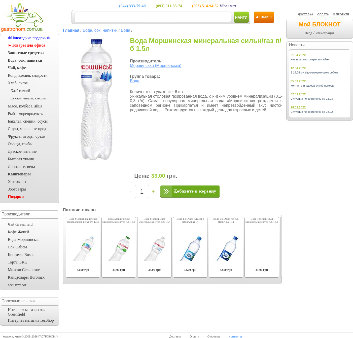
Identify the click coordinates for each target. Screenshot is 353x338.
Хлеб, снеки (18, 83)
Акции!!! (264, 17)
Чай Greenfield (20, 224)
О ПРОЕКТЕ (341, 14)
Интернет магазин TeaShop (31, 320)
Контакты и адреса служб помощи (313, 85)
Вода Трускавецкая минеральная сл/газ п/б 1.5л (261, 220)
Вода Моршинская (24, 239)
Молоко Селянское (24, 270)
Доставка (175, 336)
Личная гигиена (21, 166)
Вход (308, 33)
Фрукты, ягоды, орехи (26, 136)
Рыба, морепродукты (26, 113)
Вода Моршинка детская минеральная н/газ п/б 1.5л (83, 220)
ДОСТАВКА (305, 14)
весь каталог (17, 285)
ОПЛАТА (323, 14)
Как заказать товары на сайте (310, 59)
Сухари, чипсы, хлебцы (28, 98)
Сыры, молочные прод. (27, 129)
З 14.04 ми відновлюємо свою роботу (314, 72)
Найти (241, 17)
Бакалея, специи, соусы (28, 121)
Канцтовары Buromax (26, 277)
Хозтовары (17, 181)
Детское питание (22, 151)
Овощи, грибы (20, 144)
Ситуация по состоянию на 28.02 (312, 111)
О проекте (214, 336)
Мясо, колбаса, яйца (25, 106)
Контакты (235, 336)
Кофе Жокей (18, 232)
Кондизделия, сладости (28, 75)
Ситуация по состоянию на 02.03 (312, 98)
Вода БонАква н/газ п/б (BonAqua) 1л (190, 220)
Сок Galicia (17, 247)
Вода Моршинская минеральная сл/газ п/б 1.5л (118, 220)
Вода (134, 81)
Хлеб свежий (20, 91)
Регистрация (324, 33)
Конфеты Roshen (22, 254)
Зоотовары (17, 189)
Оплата (194, 336)
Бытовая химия (21, 159)
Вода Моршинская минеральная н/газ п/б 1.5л (154, 220)
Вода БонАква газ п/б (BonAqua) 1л (225, 220)
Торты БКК (17, 262)
